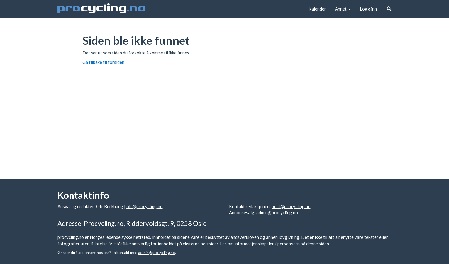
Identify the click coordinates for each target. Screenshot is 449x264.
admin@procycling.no (277, 212)
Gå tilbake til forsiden (103, 62)
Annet (342, 8)
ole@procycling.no (144, 206)
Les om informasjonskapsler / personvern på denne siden (274, 243)
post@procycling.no (291, 206)
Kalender (317, 8)
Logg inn (368, 8)
